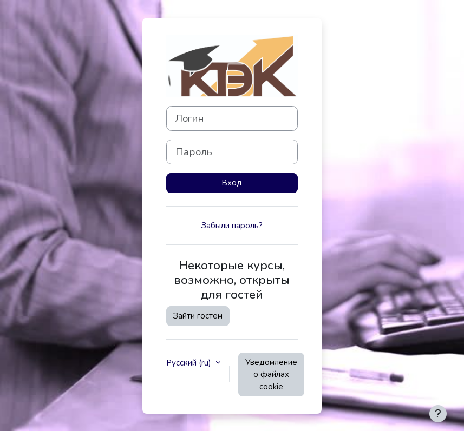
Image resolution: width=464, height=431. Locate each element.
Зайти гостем (198, 315)
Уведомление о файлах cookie (271, 374)
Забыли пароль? (232, 225)
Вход (231, 182)
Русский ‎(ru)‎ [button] (189, 362)
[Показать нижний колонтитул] (438, 413)
